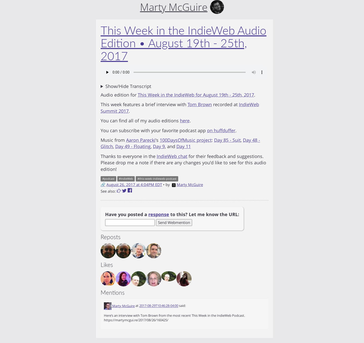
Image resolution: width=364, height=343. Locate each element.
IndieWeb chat (172, 156)
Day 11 (183, 146)
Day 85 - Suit (227, 140)
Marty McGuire (187, 184)
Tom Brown (200, 104)
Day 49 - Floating (133, 146)
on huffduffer (221, 130)
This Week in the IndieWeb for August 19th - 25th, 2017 (196, 95)
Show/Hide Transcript (128, 86)
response (158, 214)
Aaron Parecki (140, 140)
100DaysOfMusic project (186, 140)
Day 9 (159, 146)
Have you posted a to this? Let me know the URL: (172, 214)
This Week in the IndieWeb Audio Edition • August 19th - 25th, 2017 (183, 43)
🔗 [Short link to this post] (103, 184)
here (185, 121)
